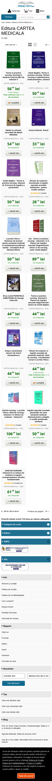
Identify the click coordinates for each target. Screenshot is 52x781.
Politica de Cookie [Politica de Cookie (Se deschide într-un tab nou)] (36, 760)
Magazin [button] (7, 626)
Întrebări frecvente (9, 613)
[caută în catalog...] (31, 17)
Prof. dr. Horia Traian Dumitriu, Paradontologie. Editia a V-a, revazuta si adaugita (25, 727)
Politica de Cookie (9, 589)
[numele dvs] (13, 675)
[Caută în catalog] (48, 17)
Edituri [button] (7, 533)
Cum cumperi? (8, 601)
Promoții (5, 638)
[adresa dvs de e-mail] (38, 675)
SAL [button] (6, 559)
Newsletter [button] (8, 669)
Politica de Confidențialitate (13, 595)
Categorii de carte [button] (12, 524)
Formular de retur (9, 661)
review (42, 193)
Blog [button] (5, 720)
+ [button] (48, 524)
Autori (4, 649)
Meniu (40, 11)
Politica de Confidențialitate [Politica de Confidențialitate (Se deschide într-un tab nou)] (13, 763)
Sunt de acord (26, 775)
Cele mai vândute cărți (11, 700)
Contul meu (14, 11)
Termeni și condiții (9, 584)
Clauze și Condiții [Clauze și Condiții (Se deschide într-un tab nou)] (34, 763)
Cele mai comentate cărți (12, 706)
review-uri (18, 483)
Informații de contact (10, 618)
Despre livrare (7, 607)
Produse (9, 17)
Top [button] (5, 694)
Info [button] (5, 577)
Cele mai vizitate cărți (10, 712)
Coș (28, 11)
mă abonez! (13, 683)
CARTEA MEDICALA (11, 83)
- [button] (48, 541)
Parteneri (5, 655)
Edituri (4, 644)
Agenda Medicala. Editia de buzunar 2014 (19, 734)
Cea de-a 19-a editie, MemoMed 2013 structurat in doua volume (25, 741)
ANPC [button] (7, 541)
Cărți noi (5, 632)
